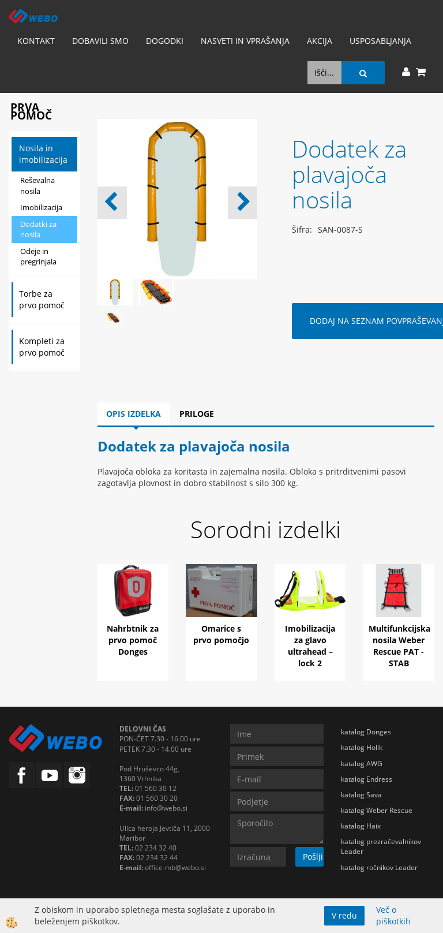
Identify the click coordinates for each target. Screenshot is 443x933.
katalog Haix (361, 826)
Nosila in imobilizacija (43, 154)
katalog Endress (366, 779)
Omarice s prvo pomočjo (221, 634)
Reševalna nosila (37, 185)
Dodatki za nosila (38, 229)
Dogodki (164, 40)
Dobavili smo (100, 40)
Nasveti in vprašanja (245, 40)
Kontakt (36, 40)
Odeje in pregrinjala (38, 256)
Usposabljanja (380, 40)
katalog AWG (361, 763)
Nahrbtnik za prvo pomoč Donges (133, 640)
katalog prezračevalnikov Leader (381, 846)
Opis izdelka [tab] (133, 413)
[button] (242, 202)
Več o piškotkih (393, 915)
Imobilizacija (41, 207)
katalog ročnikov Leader (379, 867)
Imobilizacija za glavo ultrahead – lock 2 (310, 646)
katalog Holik (361, 747)
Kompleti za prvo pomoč (42, 346)
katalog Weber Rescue (376, 810)
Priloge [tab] (196, 413)
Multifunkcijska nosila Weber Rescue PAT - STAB (399, 646)
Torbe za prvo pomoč (42, 299)
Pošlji (313, 856)
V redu (344, 915)
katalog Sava (361, 795)
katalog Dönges (366, 732)
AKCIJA (319, 40)
